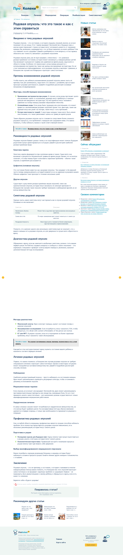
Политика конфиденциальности (35, 541)
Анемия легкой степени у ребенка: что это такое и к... (45, 516)
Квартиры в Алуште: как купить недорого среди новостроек (93, 66)
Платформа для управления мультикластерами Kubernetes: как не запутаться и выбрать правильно (95, 54)
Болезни (25, 15)
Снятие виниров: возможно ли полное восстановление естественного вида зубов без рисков (94, 112)
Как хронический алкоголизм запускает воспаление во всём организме (95, 89)
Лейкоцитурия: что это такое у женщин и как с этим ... (46, 508)
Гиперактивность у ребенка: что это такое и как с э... (71, 508)
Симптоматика (95, 15)
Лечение (37, 15)
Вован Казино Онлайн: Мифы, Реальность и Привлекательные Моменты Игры (95, 209)
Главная (59, 539)
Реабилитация (79, 15)
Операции (64, 15)
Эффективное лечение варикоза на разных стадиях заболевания (95, 124)
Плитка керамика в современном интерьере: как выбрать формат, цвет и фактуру (95, 101)
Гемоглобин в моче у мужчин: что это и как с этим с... (68, 516)
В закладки (28, 3)
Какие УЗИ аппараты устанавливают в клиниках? (95, 151)
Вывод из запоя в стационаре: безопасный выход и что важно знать (94, 43)
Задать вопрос (86, 9)
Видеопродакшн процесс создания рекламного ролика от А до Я (95, 181)
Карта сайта (61, 542)
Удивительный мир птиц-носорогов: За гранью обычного (94, 213)
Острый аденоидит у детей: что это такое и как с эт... (23, 516)
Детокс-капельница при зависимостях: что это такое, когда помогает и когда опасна (95, 31)
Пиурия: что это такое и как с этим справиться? (27, 508)
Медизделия (50, 15)
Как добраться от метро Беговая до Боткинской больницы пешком (95, 165)
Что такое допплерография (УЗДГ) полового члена (95, 78)
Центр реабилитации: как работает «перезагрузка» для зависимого (94, 135)
